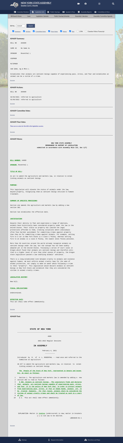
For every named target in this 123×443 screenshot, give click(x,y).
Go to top (12, 85)
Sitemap (22, 440)
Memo (66, 37)
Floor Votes (55, 37)
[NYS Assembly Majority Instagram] (95, 4)
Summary (18, 37)
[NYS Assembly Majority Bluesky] (103, 4)
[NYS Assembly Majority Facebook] (81, 4)
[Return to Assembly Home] (35, 5)
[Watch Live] (74, 4)
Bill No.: (12, 29)
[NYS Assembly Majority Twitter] (88, 4)
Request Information (55, 440)
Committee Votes (41, 37)
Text (75, 37)
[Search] (110, 4)
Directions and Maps (92, 440)
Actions (28, 37)
